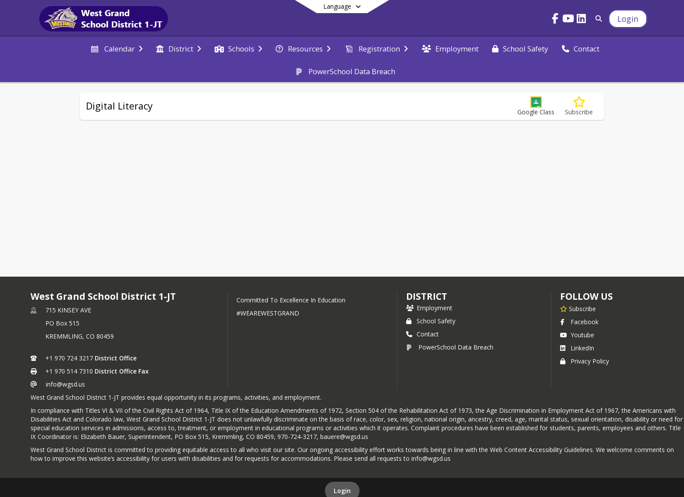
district (426, 296)
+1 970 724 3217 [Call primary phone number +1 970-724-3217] (69, 358)
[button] (536, 106)
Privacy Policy (584, 361)
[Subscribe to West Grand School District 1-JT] (578, 308)
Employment (429, 308)
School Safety (430, 321)
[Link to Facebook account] (555, 20)
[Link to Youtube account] (568, 20)
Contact (422, 334)
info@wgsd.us (65, 384)
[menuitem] (116, 48)
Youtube (577, 335)
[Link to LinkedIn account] (581, 20)
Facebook (579, 322)
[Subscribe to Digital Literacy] (579, 106)
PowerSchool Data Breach (449, 347)
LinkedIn (577, 348)
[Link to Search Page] (597, 18)
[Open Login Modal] (627, 18)
